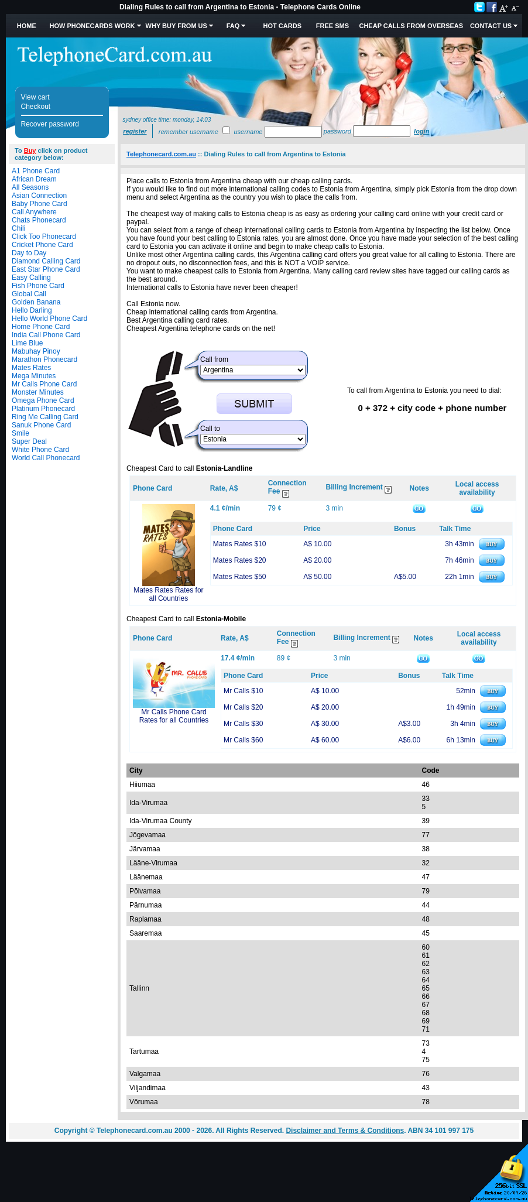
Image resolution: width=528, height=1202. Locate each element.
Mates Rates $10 (239, 544)
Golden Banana (36, 302)
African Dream (34, 179)
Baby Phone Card (39, 204)
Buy (30, 150)
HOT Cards (282, 25)
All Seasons (30, 187)
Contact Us (491, 25)
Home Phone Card (41, 327)
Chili (18, 228)
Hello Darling (32, 310)
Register (134, 131)
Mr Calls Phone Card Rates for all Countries (174, 716)
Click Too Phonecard (44, 236)
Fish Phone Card (38, 286)
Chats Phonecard (39, 220)
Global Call (29, 294)
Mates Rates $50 (239, 577)
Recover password (50, 124)
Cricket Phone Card (42, 245)
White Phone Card (40, 450)
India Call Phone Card (46, 335)
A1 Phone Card (36, 171)
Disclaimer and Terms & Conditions (345, 1130)
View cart (35, 97)
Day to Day (29, 253)
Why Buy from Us (176, 25)
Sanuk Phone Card (41, 425)
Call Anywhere (34, 212)
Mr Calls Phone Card (44, 384)
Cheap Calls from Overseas (411, 25)
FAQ (233, 25)
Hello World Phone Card (49, 318)
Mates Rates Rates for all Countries (168, 594)
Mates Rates (31, 368)
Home (26, 25)
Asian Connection (39, 195)
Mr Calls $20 (243, 707)
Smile (20, 433)
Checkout (36, 106)
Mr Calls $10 (243, 691)
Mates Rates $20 (239, 560)
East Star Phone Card (46, 269)
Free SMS (332, 25)
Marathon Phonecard (44, 359)
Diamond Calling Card (46, 261)
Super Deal (29, 441)
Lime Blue (27, 343)
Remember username (188, 131)
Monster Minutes (38, 392)
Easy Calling (31, 277)
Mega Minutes (34, 376)
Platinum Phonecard (43, 409)
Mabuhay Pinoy (36, 351)
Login (421, 131)
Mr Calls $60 (243, 740)
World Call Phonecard (46, 458)
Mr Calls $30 (243, 724)
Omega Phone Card (43, 400)
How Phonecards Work (92, 25)
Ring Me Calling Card (45, 417)
